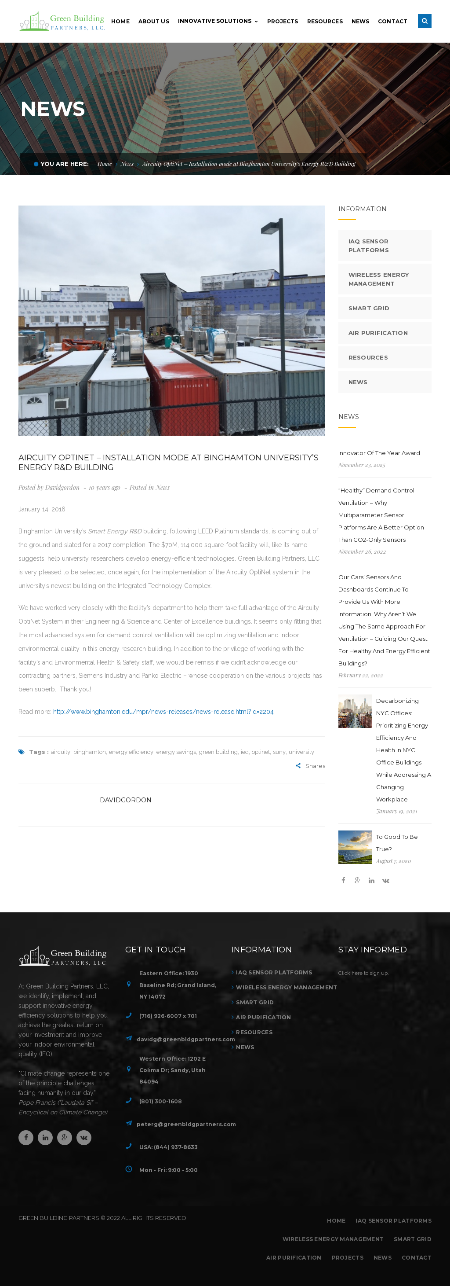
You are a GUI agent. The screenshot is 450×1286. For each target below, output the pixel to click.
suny (279, 752)
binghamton (89, 752)
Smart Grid (369, 308)
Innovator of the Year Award (379, 452)
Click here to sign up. (363, 973)
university (301, 752)
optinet (261, 752)
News (127, 163)
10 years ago (105, 487)
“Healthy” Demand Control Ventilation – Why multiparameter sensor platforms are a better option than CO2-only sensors (381, 515)
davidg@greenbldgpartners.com (186, 1039)
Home (105, 163)
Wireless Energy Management (378, 279)
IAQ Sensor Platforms (368, 246)
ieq (245, 752)
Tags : (33, 751)
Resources (368, 357)
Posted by (49, 487)
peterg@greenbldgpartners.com (186, 1124)
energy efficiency (131, 752)
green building (218, 752)
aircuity (60, 752)
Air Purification (378, 332)
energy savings (176, 752)
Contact (417, 1257)
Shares (310, 766)
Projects (347, 1257)
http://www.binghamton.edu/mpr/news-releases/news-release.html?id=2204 (163, 711)
